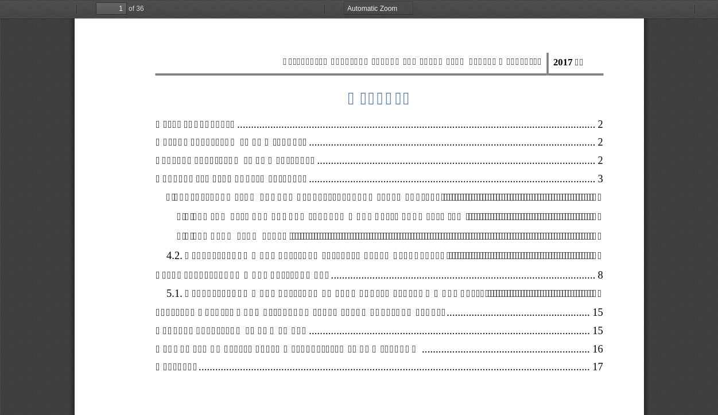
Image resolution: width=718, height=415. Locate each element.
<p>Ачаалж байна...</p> (359, 207)
